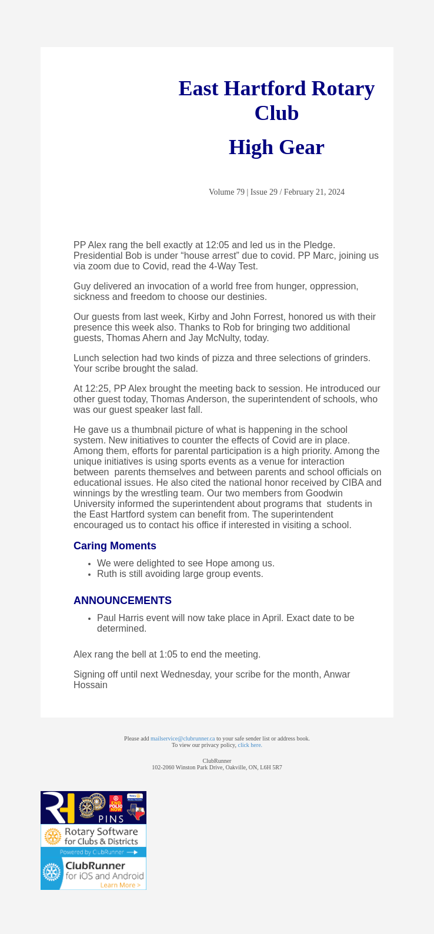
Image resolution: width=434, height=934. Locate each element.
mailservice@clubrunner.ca (183, 738)
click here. (250, 745)
